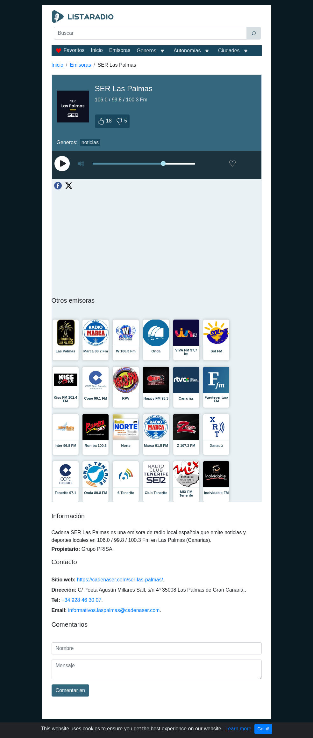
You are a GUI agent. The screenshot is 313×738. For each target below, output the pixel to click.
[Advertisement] (157, 56)
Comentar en (70, 690)
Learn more (238, 728)
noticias (90, 142)
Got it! (263, 728)
